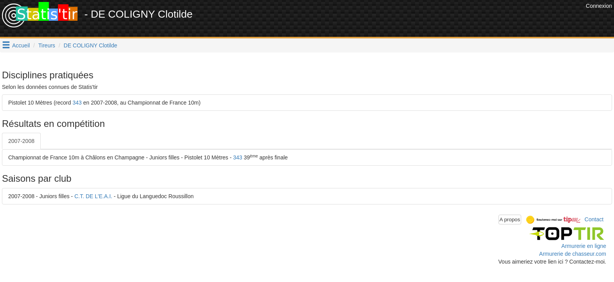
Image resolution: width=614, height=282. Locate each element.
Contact (594, 219)
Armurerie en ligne (584, 246)
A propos (510, 219)
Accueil (21, 45)
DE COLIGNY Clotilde (90, 45)
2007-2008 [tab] (21, 141)
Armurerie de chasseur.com (572, 254)
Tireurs (46, 45)
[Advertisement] (441, 19)
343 (76, 102)
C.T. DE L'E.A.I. (93, 196)
